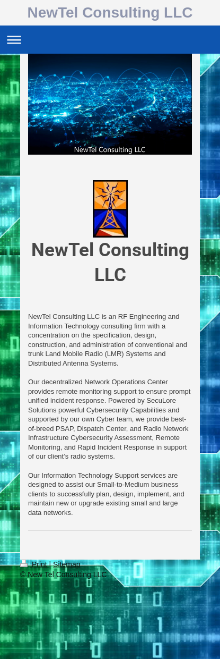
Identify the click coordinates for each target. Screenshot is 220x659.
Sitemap (66, 564)
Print (34, 564)
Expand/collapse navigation (110, 39)
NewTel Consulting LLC (109, 12)
